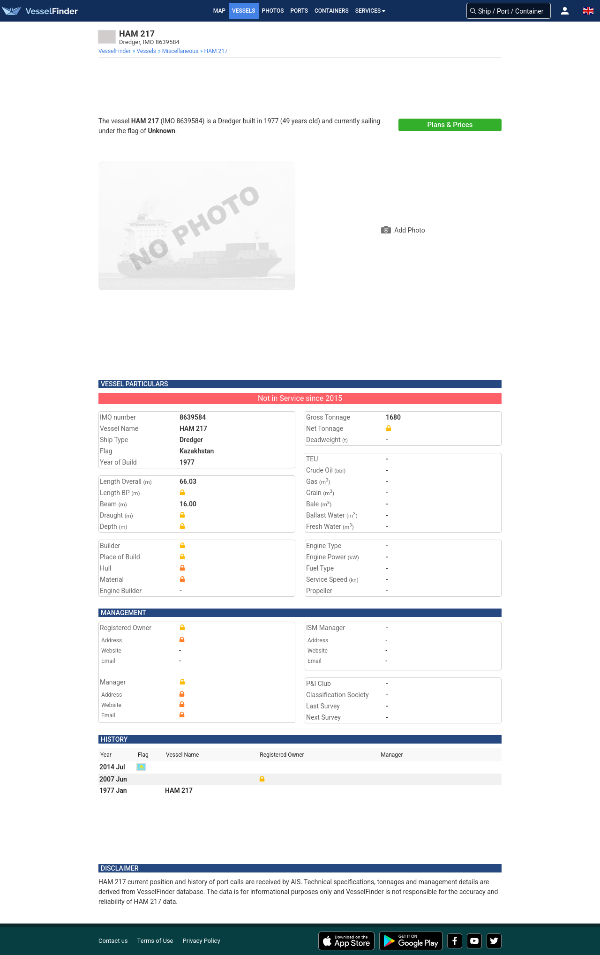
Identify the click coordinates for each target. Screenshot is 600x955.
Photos (273, 11)
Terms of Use (155, 940)
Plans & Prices (450, 124)
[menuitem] (115, 51)
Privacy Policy (201, 940)
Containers (332, 11)
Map (219, 11)
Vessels (243, 11)
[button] (565, 11)
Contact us (113, 940)
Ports (299, 11)
